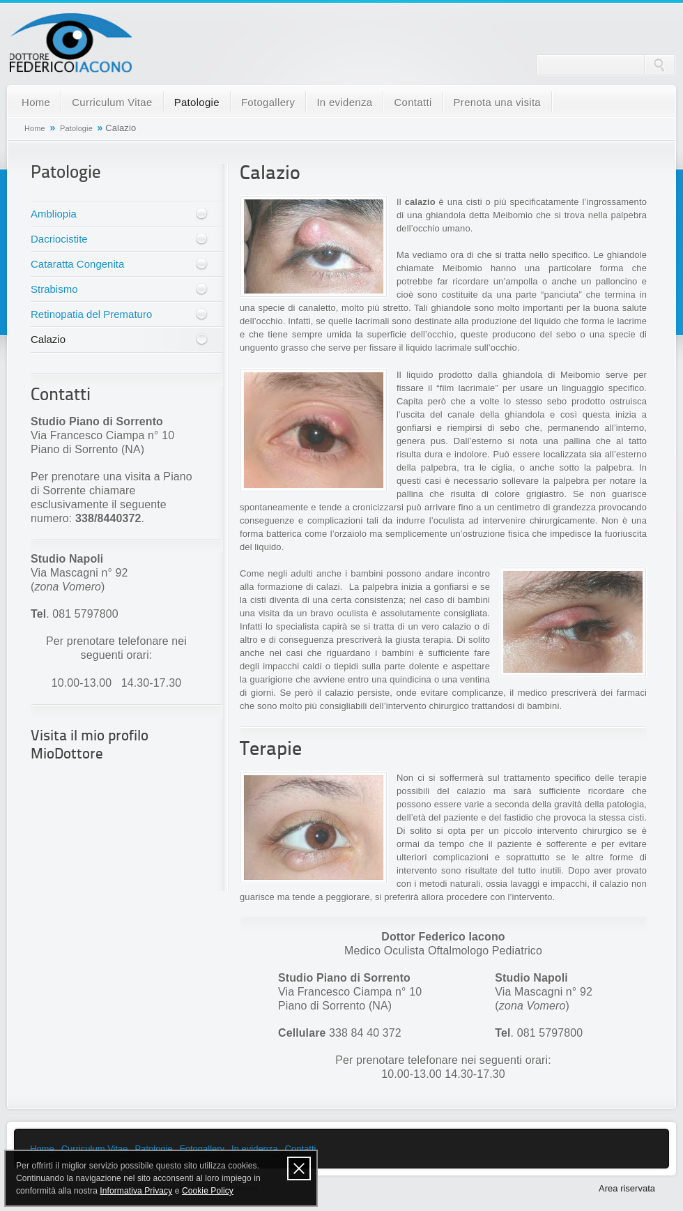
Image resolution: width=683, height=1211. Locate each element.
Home (36, 102)
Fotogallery (268, 102)
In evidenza (344, 102)
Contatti (412, 102)
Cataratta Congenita (77, 264)
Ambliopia (54, 214)
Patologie (197, 102)
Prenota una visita (497, 102)
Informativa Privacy (136, 1191)
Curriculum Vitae (112, 102)
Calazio (48, 339)
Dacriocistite (59, 239)
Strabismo (54, 289)
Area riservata (627, 1188)
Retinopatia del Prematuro (91, 314)
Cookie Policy (207, 1191)
